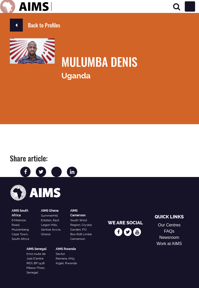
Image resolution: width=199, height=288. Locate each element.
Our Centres (169, 225)
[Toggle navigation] (190, 6)
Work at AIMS (169, 243)
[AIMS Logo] (26, 6)
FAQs (169, 231)
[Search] (176, 6)
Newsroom (169, 237)
